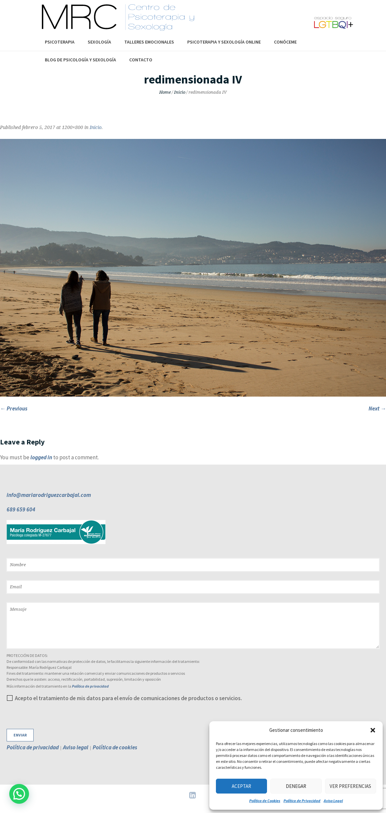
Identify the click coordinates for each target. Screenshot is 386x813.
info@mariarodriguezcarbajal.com (49, 495)
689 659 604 (21, 509)
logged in (41, 457)
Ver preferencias (350, 786)
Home (165, 92)
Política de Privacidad (301, 800)
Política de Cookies (264, 800)
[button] (373, 730)
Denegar (296, 786)
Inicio (179, 92)
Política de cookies (115, 747)
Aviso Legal (333, 800)
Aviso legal (75, 747)
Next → (377, 408)
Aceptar (241, 786)
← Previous (13, 408)
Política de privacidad (90, 686)
